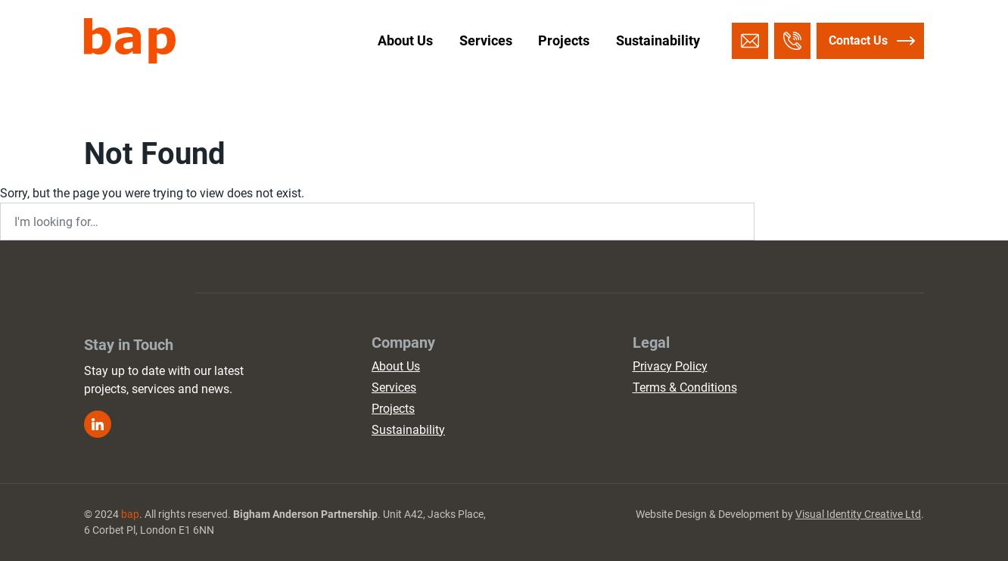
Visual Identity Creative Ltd (858, 514)
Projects (564, 40)
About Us (405, 40)
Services (485, 40)
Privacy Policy (670, 366)
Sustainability (658, 40)
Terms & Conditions (685, 387)
